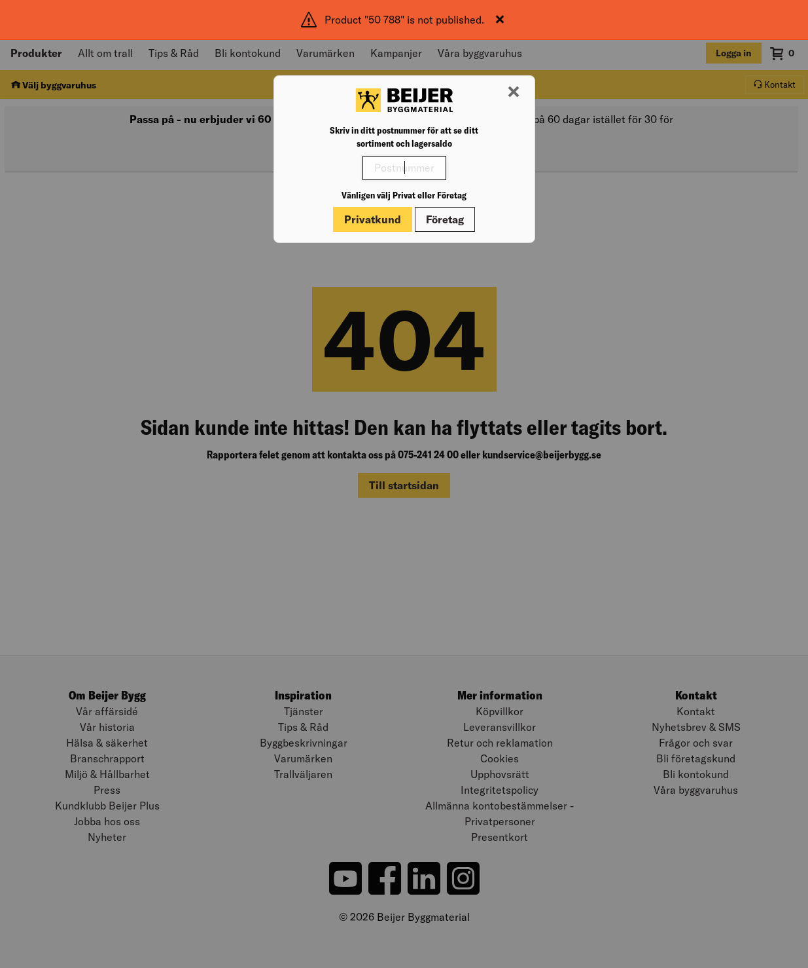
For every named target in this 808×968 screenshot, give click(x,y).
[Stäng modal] (513, 92)
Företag (445, 219)
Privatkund (372, 219)
